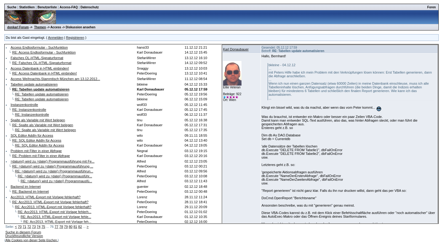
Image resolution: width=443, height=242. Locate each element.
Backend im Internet (25, 186)
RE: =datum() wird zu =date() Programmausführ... (55, 176)
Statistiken (27, 7)
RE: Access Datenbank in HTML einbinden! (44, 73)
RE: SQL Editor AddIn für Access (36, 140)
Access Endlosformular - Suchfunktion (39, 47)
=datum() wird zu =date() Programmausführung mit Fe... (52, 161)
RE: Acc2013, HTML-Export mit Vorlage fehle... (56, 217)
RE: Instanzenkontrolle (29, 109)
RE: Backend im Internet (30, 191)
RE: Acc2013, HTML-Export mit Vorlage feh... (57, 222)
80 (70, 226)
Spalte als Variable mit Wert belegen (37, 120)
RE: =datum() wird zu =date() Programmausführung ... (52, 166)
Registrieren (75, 37)
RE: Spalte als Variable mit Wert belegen (42, 125)
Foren (431, 7)
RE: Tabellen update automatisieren (42, 94)
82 (80, 226)
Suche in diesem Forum (23, 232)
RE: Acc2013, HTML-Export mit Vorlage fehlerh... (54, 212)
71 (24, 226)
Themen (40, 27)
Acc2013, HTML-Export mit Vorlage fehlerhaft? (45, 197)
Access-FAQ (69, 7)
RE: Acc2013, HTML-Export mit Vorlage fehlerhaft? (50, 202)
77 (56, 226)
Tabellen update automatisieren (34, 84)
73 (34, 226)
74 (38, 226)
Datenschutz (90, 7)
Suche (11, 7)
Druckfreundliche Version (24, 236)
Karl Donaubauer (236, 49)
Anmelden (55, 37)
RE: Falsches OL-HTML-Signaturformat (41, 63)
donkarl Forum (18, 27)
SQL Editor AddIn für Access (31, 135)
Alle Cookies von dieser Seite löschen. (32, 240)
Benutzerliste (47, 7)
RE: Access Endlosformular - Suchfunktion (44, 52)
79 (66, 226)
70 (20, 226)
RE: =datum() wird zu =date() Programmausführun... (54, 171)
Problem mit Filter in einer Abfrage (36, 151)
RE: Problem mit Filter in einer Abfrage (41, 156)
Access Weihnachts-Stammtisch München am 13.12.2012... (55, 79)
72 (29, 226)
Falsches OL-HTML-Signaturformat (36, 58)
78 (61, 226)
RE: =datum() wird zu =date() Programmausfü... (56, 181)
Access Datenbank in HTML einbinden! (39, 68)
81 (75, 226)
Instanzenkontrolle (24, 105)
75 (43, 226)
